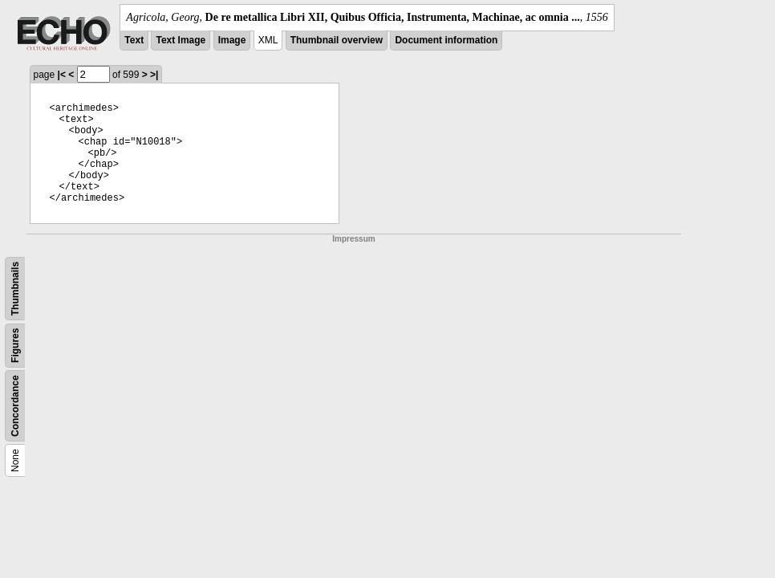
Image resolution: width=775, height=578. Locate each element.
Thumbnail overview (336, 40)
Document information (446, 40)
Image (232, 40)
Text (134, 40)
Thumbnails (15, 288)
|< (62, 74)
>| (154, 74)
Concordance (15, 406)
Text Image (180, 40)
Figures (15, 345)
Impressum (353, 238)
